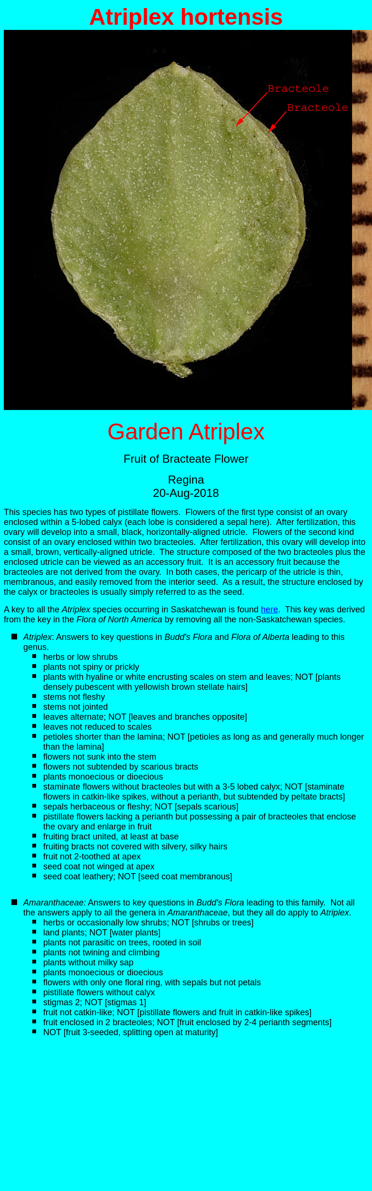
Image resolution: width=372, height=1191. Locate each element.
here (269, 609)
